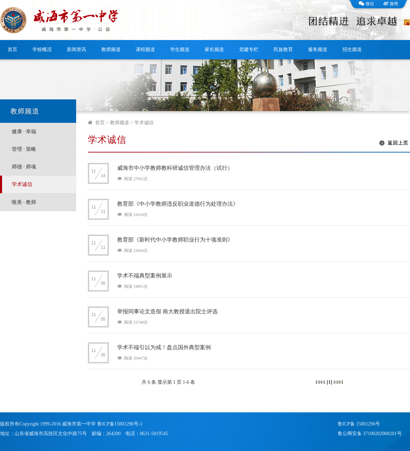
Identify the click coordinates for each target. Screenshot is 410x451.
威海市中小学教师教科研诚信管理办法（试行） (175, 168)
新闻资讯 (76, 49)
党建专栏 (248, 49)
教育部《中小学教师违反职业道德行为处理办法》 (177, 204)
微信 (366, 3)
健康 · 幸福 (24, 131)
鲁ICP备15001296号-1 (119, 424)
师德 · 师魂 (24, 166)
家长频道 (214, 49)
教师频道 (111, 49)
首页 (12, 49)
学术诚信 (22, 184)
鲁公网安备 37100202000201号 (370, 433)
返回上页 (398, 143)
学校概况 (42, 49)
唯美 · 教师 (24, 202)
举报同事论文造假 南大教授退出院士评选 (167, 311)
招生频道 (352, 49)
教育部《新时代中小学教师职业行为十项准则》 (175, 240)
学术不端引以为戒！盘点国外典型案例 (164, 347)
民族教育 (283, 49)
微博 (390, 3)
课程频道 (145, 49)
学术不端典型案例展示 (144, 275)
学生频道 (179, 49)
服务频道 (317, 49)
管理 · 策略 (24, 149)
